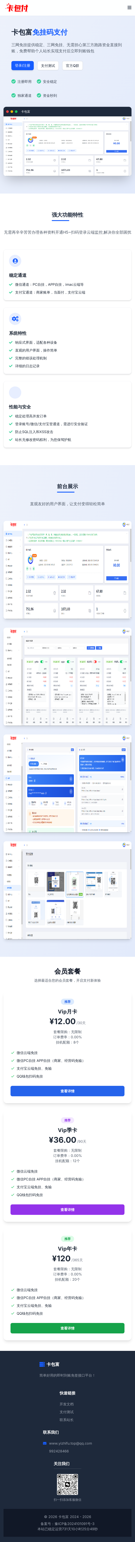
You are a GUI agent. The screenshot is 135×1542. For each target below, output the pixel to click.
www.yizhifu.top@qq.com (70, 1443)
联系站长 (67, 1420)
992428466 (59, 1451)
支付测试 (48, 65)
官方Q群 (72, 65)
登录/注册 (22, 65)
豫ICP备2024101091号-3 (74, 1524)
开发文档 (67, 1404)
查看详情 (67, 1091)
